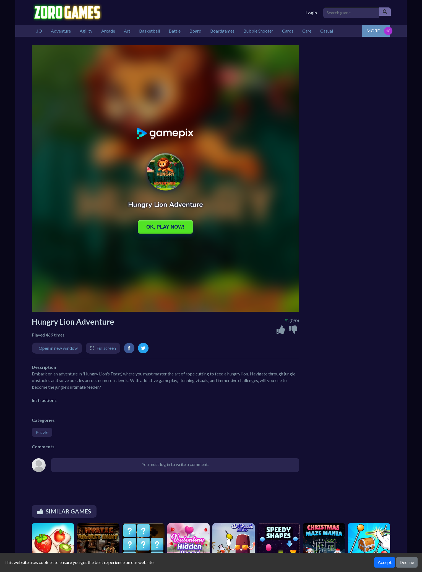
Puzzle (42, 432)
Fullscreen (106, 348)
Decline (407, 562)
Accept (385, 562)
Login (311, 12)
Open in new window (58, 348)
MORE (373, 30)
